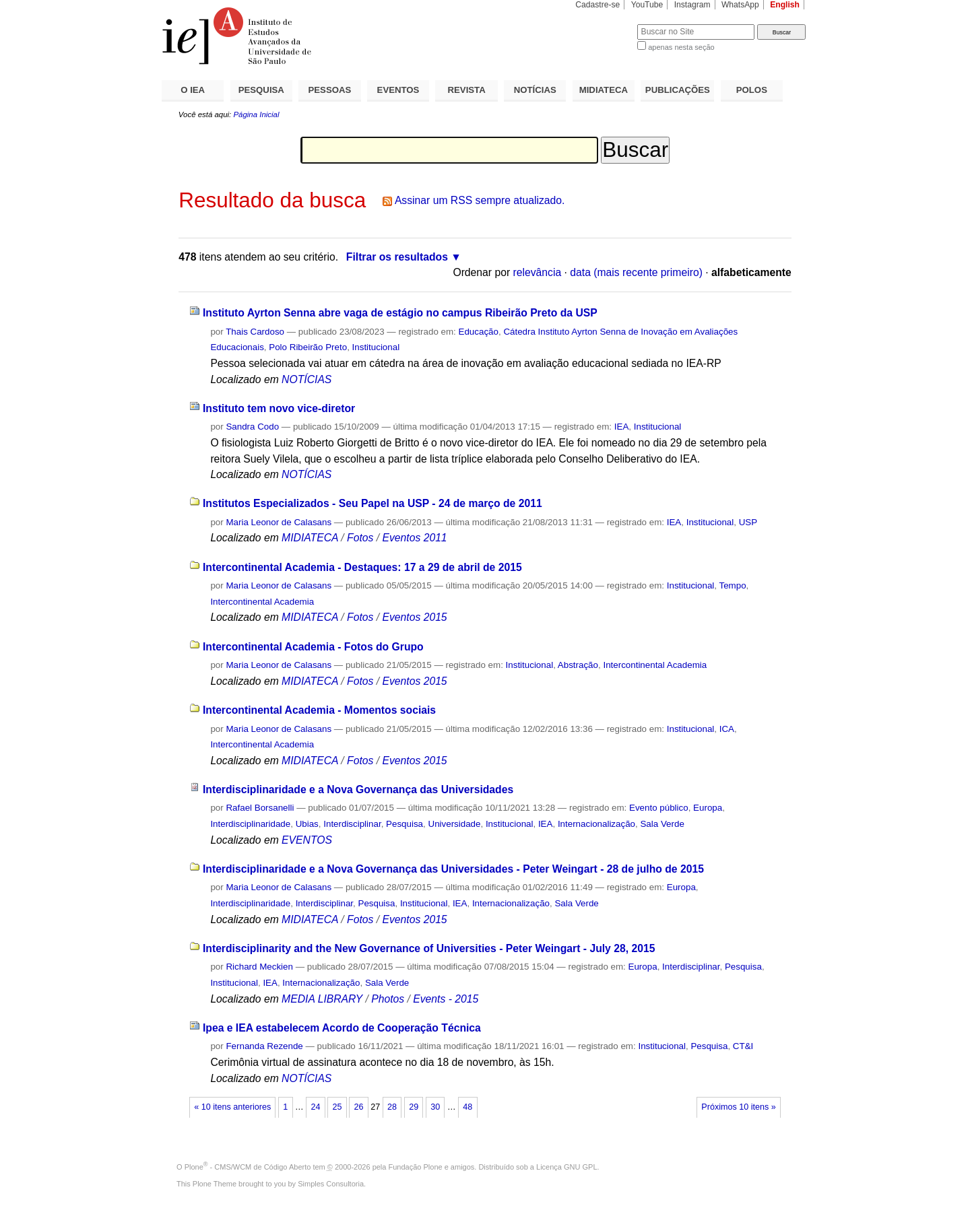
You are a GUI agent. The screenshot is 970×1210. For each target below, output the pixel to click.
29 (413, 1107)
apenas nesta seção (681, 47)
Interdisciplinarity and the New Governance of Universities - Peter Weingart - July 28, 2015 (429, 948)
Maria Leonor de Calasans (278, 522)
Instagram (692, 4)
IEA (621, 427)
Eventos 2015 (414, 617)
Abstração (578, 665)
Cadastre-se (597, 4)
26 (359, 1107)
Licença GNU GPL (566, 1167)
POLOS (751, 90)
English (785, 4)
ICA (726, 729)
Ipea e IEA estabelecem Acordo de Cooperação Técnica (342, 1028)
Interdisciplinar (352, 824)
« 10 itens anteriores (232, 1107)
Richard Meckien (259, 967)
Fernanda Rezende (264, 1046)
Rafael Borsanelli (260, 808)
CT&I (743, 1046)
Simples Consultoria (331, 1184)
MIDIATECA (603, 90)
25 (337, 1107)
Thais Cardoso (255, 332)
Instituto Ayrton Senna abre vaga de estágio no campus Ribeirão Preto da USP (400, 312)
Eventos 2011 (414, 537)
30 (435, 1107)
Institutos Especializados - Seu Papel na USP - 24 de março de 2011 (372, 503)
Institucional (376, 347)
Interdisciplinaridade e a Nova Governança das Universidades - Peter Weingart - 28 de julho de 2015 (453, 869)
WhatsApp (740, 4)
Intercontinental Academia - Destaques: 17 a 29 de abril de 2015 (362, 567)
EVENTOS (398, 90)
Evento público (658, 808)
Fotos (360, 537)
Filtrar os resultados (397, 257)
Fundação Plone (416, 1167)
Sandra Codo (252, 427)
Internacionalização (596, 824)
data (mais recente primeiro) (636, 272)
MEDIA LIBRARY (322, 999)
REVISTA (467, 90)
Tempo (732, 585)
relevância (537, 272)
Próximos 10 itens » (738, 1107)
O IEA (193, 90)
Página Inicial (256, 114)
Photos (387, 999)
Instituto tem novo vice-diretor (279, 408)
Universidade (454, 824)
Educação (478, 332)
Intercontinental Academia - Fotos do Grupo (313, 646)
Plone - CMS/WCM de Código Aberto (248, 1167)
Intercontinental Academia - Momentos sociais (319, 710)
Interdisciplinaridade (250, 824)
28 (392, 1107)
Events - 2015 (445, 999)
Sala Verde (662, 824)
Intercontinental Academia (262, 602)
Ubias (307, 824)
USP (748, 522)
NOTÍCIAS (535, 90)
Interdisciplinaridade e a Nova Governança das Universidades (358, 789)
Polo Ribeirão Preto (308, 347)
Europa (707, 808)
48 (467, 1107)
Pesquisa (404, 824)
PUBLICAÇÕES (677, 90)
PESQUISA (261, 90)
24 (315, 1107)
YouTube (647, 4)
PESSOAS (330, 90)
